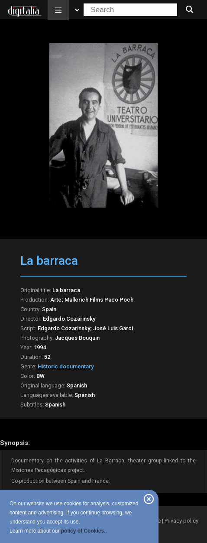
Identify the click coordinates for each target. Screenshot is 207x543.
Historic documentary (66, 366)
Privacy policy (181, 520)
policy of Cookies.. (84, 531)
